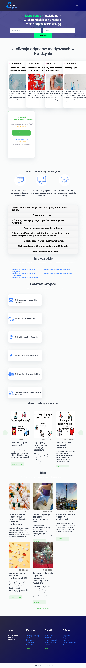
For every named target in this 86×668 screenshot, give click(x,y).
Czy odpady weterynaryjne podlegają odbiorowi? (40, 446)
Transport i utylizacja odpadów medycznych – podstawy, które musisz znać (43, 578)
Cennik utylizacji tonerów (50, 643)
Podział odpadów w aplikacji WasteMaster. (43, 241)
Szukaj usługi (43, 35)
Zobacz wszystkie (43, 608)
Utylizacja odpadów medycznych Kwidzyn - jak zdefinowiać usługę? (40, 208)
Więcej (17, 464)
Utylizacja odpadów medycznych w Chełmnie (57, 273)
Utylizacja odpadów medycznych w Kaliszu (26, 277)
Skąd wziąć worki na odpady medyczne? (64, 445)
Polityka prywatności (70, 642)
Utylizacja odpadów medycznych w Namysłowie (23, 271)
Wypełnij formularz (22, 133)
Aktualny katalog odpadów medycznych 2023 (18, 575)
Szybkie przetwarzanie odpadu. (43, 251)
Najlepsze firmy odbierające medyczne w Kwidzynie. (43, 246)
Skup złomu (30, 640)
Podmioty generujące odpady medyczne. (43, 228)
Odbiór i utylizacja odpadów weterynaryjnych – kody (42, 518)
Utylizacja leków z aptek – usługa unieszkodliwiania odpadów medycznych (17, 519)
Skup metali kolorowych (30, 643)
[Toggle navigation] (77, 5)
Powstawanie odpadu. (43, 215)
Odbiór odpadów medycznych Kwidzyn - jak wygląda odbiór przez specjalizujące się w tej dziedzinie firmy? (40, 234)
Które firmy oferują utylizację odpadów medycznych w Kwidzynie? (38, 221)
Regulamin (66, 636)
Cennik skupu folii (51, 640)
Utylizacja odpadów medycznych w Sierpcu (57, 269)
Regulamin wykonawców (68, 639)
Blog (64, 644)
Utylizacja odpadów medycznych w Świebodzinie (23, 274)
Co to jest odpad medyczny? (19, 443)
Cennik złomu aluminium (49, 637)
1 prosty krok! (21, 141)
